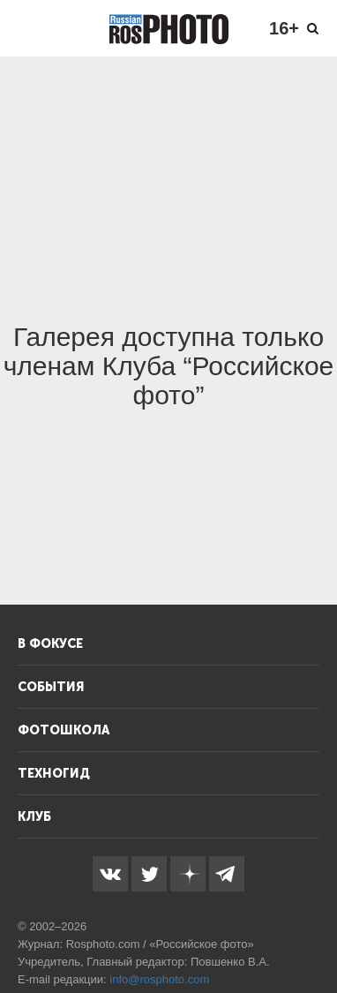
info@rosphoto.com (159, 979)
